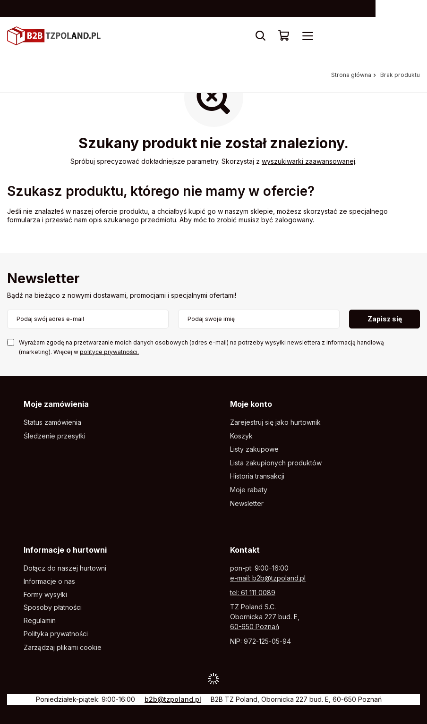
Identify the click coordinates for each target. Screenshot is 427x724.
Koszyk (241, 436)
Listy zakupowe (254, 449)
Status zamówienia (52, 422)
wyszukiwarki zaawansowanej (308, 161)
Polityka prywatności (56, 634)
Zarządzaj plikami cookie (63, 647)
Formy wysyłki (45, 594)
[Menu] (307, 36)
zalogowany (294, 220)
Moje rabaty (248, 490)
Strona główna (351, 74)
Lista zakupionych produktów (276, 463)
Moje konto (251, 404)
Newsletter (43, 279)
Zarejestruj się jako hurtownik (275, 422)
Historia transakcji (257, 476)
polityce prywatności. (109, 351)
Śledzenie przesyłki (54, 436)
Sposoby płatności (53, 607)
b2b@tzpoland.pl (173, 699)
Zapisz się (384, 319)
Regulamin (40, 620)
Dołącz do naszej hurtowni (65, 568)
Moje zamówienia (56, 404)
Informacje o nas (49, 581)
